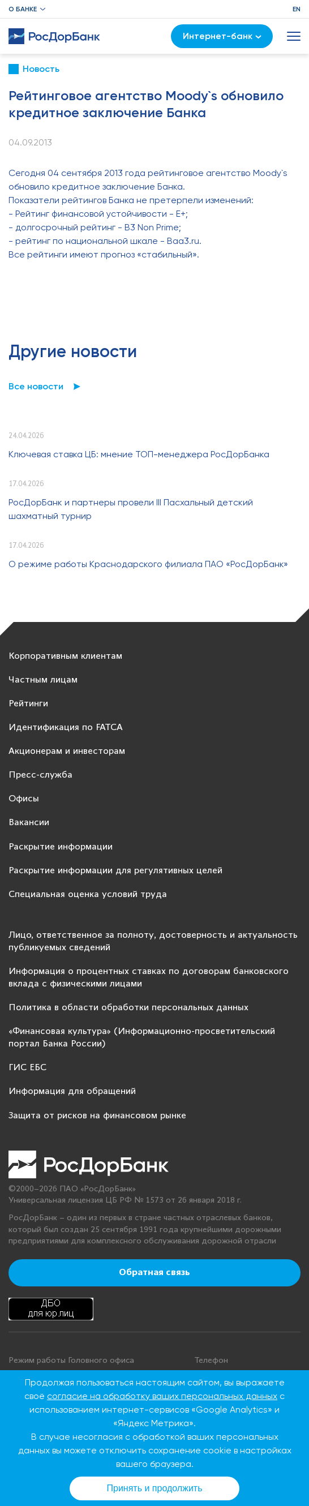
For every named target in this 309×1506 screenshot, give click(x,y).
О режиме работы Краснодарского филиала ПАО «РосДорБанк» (148, 564)
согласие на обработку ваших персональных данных (162, 1396)
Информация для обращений (72, 1091)
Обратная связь (154, 1272)
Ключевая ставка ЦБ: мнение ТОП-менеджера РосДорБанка (138, 454)
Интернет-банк (222, 36)
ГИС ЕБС (27, 1067)
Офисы (23, 799)
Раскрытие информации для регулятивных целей (115, 871)
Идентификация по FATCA (65, 727)
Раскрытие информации (60, 847)
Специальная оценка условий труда (87, 894)
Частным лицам (43, 680)
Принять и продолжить (155, 1488)
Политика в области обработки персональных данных (128, 1007)
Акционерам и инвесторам (66, 751)
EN (297, 9)
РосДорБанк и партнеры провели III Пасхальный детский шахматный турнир (130, 509)
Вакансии (28, 822)
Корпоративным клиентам (65, 656)
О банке (22, 9)
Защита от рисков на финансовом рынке (97, 1116)
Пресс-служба (40, 775)
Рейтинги (28, 704)
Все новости (35, 386)
